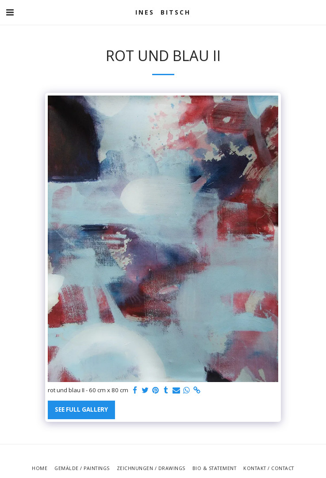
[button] (9, 12)
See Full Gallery (81, 409)
